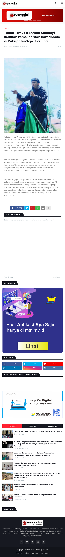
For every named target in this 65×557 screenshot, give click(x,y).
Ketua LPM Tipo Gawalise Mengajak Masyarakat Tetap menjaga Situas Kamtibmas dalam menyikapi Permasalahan (37, 475)
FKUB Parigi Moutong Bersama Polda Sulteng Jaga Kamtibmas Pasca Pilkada (35, 464)
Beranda (7, 28)
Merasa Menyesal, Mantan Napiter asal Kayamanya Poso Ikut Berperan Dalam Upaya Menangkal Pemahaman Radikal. (38, 444)
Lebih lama (56, 277)
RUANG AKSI (29, 550)
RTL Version (45, 553)
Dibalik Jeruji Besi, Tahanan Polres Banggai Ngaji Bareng (38, 431)
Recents (32, 426)
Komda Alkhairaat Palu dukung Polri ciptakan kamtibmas (33, 486)
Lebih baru (9, 277)
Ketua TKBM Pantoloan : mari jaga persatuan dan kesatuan (35, 496)
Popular (12, 426)
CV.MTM (45, 550)
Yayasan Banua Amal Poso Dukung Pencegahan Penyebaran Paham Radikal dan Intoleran (34, 454)
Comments (52, 426)
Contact (35, 553)
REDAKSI (19, 553)
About (27, 553)
